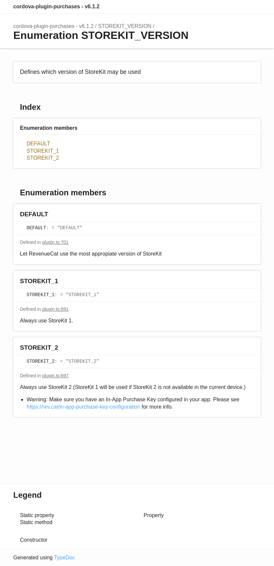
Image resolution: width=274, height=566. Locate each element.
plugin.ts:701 (55, 242)
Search (226, 6)
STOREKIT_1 (43, 151)
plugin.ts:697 (55, 375)
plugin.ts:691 (55, 309)
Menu (254, 6)
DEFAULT (38, 143)
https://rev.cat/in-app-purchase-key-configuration (83, 407)
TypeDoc (64, 557)
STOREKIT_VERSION (124, 26)
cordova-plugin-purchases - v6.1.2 (56, 6)
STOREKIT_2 (43, 158)
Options (239, 6)
